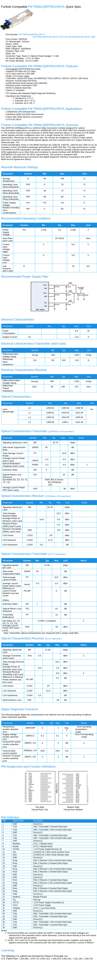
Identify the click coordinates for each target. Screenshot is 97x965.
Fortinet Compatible (14, 6)
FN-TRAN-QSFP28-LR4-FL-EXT (49, 37)
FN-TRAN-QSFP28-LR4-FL (47, 6)
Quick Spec (73, 6)
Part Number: (12, 34)
